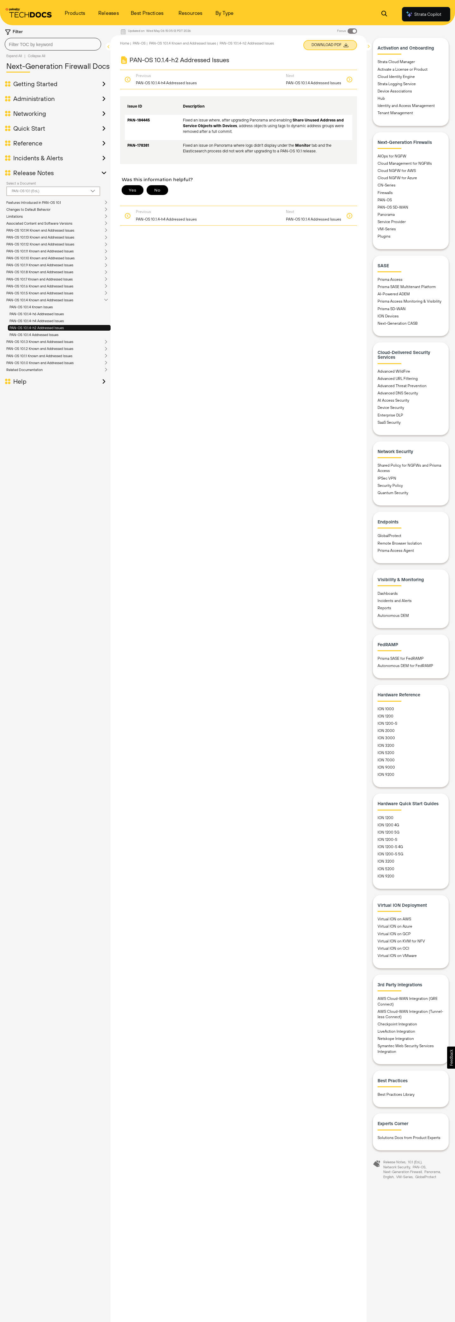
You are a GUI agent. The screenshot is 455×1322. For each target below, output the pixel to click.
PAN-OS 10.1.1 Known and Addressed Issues (39, 356)
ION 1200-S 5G (390, 854)
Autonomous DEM (393, 615)
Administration (34, 98)
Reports (384, 608)
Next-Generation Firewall (402, 1172)
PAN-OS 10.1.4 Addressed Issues (33, 335)
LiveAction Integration (396, 1031)
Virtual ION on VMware (397, 955)
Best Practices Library (396, 1094)
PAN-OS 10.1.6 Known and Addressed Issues (39, 286)
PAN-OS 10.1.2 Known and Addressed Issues (39, 349)
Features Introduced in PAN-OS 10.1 (33, 202)
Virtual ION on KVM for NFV (401, 941)
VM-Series (387, 229)
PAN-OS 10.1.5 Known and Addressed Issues (39, 293)
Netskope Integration (396, 1038)
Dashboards (388, 593)
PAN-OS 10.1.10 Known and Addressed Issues (40, 258)
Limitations (14, 216)
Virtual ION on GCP (394, 934)
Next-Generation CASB (398, 323)
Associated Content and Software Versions (39, 223)
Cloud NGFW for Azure (397, 178)
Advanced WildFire (394, 371)
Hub (381, 98)
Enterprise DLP (390, 415)
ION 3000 (386, 738)
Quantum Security (393, 493)
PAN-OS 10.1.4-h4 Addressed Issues (36, 321)
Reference (27, 143)
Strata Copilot (423, 14)
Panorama (386, 214)
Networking (29, 113)
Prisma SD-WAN (392, 309)
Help (20, 381)
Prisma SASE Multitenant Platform (407, 287)
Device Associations (395, 91)
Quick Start (29, 128)
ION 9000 (386, 767)
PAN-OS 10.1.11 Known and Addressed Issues (40, 251)
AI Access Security (393, 400)
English (388, 1177)
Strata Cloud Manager (396, 62)
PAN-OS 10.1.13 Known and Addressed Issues (40, 237)
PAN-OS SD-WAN (393, 207)
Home (124, 43)
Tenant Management (395, 113)
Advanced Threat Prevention (402, 386)
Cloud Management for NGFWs (405, 163)
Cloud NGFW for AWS (397, 170)
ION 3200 (386, 745)
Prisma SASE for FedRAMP (401, 658)
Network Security (396, 1167)
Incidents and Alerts (395, 601)
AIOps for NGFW (392, 156)
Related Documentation (24, 370)
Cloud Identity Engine (396, 76)
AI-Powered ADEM (394, 294)
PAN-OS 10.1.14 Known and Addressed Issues (40, 230)
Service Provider (392, 222)
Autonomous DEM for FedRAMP (405, 666)
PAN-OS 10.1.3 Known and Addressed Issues (39, 342)
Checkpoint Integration (397, 1024)
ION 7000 (386, 760)
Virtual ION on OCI (393, 948)
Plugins (384, 236)
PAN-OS (139, 43)
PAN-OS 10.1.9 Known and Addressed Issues (39, 265)
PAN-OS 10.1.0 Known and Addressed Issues (40, 363)
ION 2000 (386, 731)
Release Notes (33, 172)
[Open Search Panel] (384, 14)
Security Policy (390, 485)
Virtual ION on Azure (395, 926)
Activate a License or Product (403, 69)
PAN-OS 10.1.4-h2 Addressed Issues (36, 328)
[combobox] (53, 44)
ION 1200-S (387, 723)
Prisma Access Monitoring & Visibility (409, 301)
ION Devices (388, 316)
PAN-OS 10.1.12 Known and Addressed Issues (40, 244)
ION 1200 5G (388, 832)
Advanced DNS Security (398, 393)
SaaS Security (389, 422)
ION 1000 (386, 709)
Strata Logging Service (397, 84)
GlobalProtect (389, 536)
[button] (451, 1058)
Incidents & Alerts (38, 158)
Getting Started (35, 83)
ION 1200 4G (388, 825)
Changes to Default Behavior (28, 209)
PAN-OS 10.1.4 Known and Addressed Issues (39, 300)
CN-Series (387, 185)
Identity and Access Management (406, 105)
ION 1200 (385, 716)
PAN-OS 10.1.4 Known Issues (31, 307)
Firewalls (385, 193)
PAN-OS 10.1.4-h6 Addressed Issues (36, 314)
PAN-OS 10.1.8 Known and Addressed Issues (39, 272)
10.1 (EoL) (415, 1162)
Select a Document (21, 183)
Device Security (391, 407)
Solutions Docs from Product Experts (409, 1138)
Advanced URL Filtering (398, 378)
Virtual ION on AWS (394, 919)
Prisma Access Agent (396, 550)
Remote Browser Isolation (400, 543)
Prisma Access (390, 279)
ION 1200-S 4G (390, 847)
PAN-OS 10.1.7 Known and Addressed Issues (39, 279)
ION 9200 (386, 774)
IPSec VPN (387, 478)
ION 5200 (386, 753)
